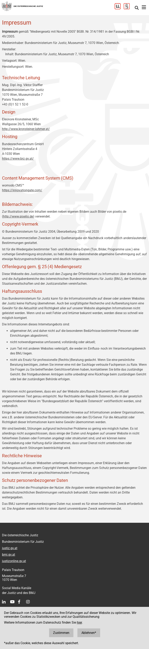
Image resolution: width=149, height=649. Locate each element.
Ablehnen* (88, 633)
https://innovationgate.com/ (22, 190)
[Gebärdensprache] (128, 8)
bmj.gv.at (8, 554)
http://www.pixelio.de (18, 216)
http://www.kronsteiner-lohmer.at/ (26, 129)
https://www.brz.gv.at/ (18, 158)
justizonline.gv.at (14, 561)
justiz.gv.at (9, 548)
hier (79, 622)
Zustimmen (61, 633)
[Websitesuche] (137, 8)
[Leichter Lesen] (119, 8)
